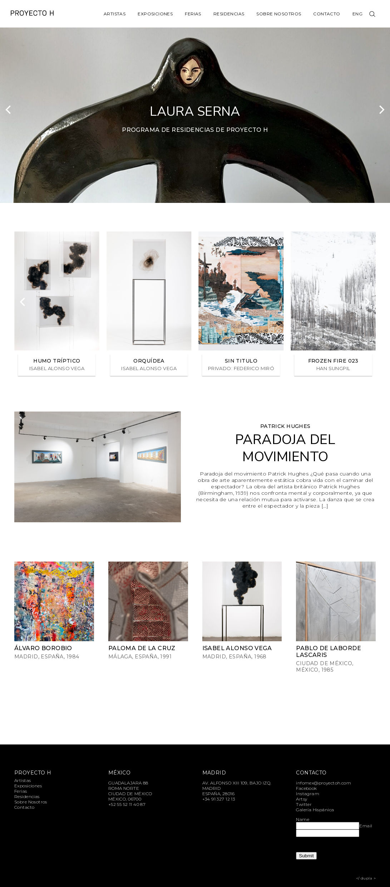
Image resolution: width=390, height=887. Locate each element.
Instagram (307, 793)
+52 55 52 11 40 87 (127, 804)
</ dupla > (366, 878)
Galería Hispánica (315, 809)
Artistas (114, 13)
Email (365, 825)
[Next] (381, 110)
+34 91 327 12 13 (218, 799)
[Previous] (9, 110)
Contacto (326, 13)
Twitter (304, 804)
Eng (357, 13)
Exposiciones (155, 13)
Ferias (193, 13)
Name (302, 819)
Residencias (229, 13)
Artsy (301, 799)
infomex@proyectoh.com (323, 783)
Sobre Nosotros (278, 13)
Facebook (306, 788)
